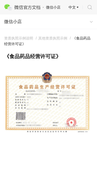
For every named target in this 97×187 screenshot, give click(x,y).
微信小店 (13, 21)
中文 (72, 7)
